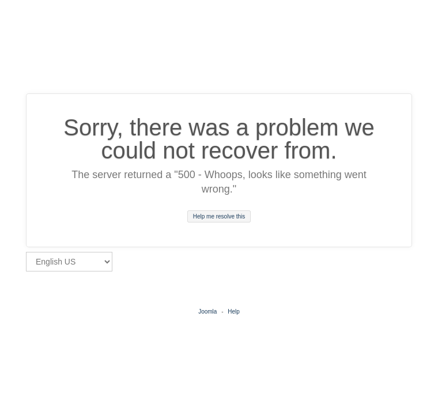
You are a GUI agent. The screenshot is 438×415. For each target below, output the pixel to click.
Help (234, 311)
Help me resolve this (219, 216)
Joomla (207, 311)
